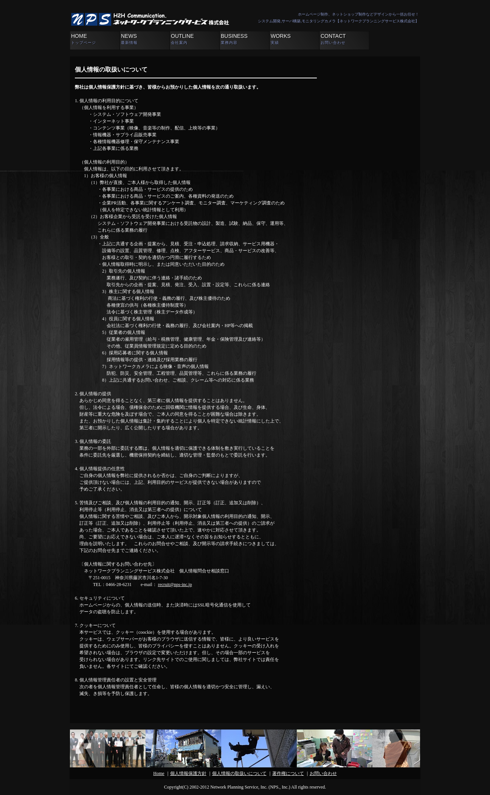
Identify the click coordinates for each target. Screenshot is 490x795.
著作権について (288, 773)
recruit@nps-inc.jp (175, 584)
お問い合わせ (323, 773)
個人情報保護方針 (188, 773)
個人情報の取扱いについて (239, 773)
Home (158, 773)
